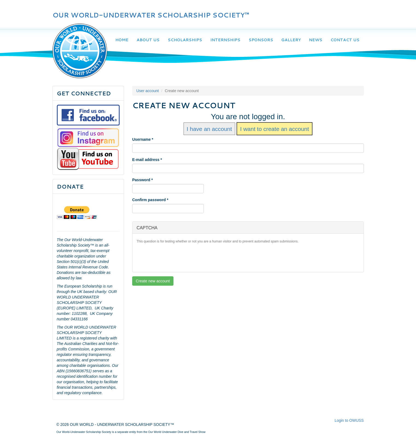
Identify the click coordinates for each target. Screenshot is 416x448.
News (315, 40)
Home (121, 40)
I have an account (209, 128)
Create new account (153, 281)
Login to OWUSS (349, 420)
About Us (148, 40)
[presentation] (178, 257)
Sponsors (261, 40)
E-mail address (147, 159)
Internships (225, 40)
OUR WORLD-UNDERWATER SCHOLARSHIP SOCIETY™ (150, 15)
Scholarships (185, 40)
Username (142, 139)
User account (147, 91)
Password (142, 180)
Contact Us (345, 40)
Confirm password (150, 200)
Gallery (291, 40)
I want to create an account (274, 128)
